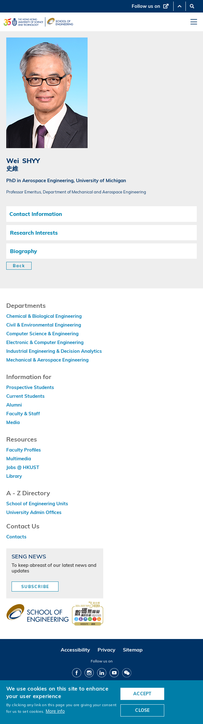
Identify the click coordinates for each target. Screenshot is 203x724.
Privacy (106, 650)
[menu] (193, 22)
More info (55, 711)
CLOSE (142, 710)
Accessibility (75, 650)
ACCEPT (142, 694)
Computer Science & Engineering (42, 334)
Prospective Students (30, 387)
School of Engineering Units (37, 504)
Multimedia (18, 459)
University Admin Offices (34, 512)
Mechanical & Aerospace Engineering (47, 360)
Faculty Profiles (23, 450)
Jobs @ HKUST (22, 467)
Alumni (14, 405)
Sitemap (133, 650)
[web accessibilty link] (87, 614)
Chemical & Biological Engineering (44, 316)
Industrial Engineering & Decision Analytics (54, 351)
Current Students (25, 396)
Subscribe (35, 586)
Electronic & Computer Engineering (45, 342)
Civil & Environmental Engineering (43, 325)
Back (19, 265)
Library (14, 476)
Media (13, 422)
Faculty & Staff (23, 414)
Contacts (16, 537)
